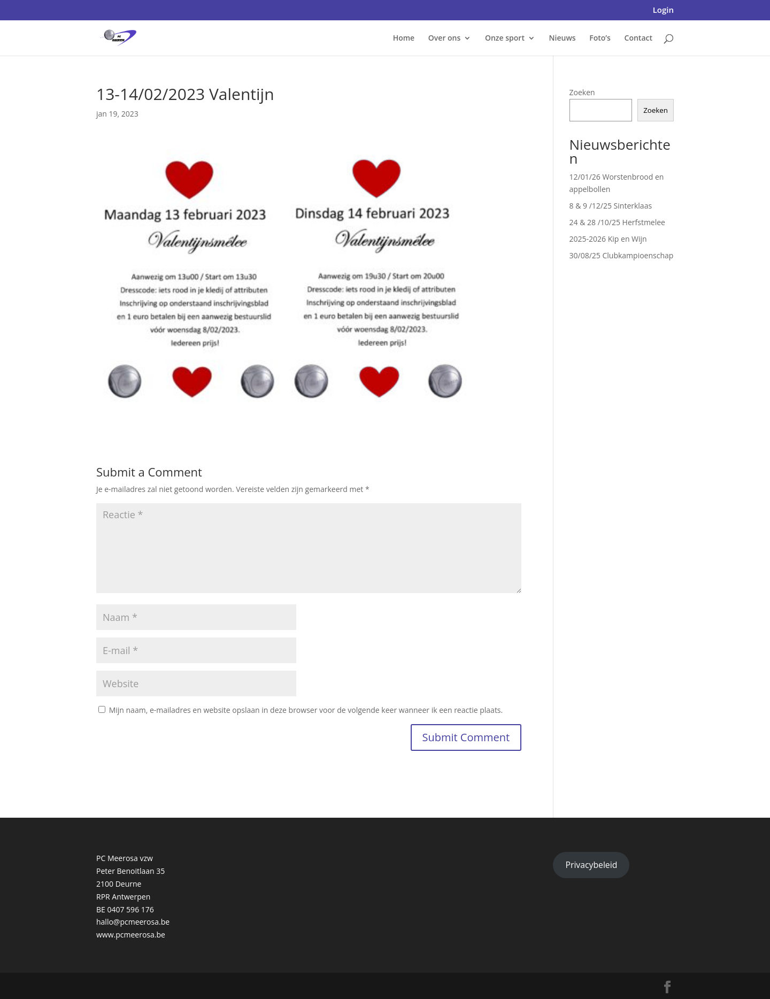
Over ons (444, 38)
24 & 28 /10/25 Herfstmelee (617, 222)
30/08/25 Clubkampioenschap (621, 255)
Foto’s (600, 38)
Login (663, 10)
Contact (638, 38)
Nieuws (562, 38)
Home (404, 38)
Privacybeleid (591, 865)
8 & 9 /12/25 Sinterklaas (610, 206)
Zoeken (582, 92)
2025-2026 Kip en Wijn (608, 239)
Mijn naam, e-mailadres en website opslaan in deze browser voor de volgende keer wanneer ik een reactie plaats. (306, 710)
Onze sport (505, 38)
